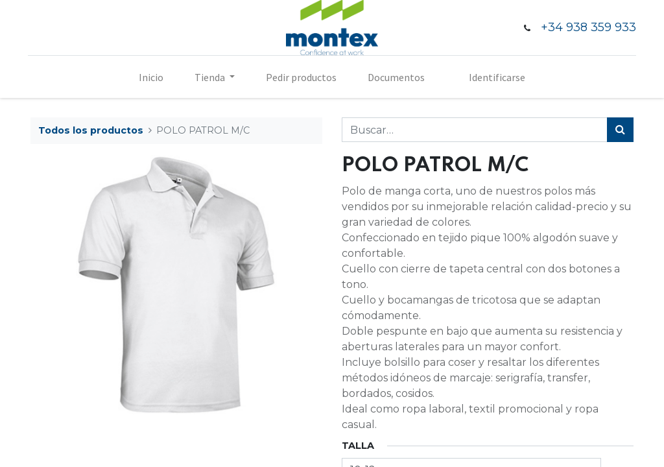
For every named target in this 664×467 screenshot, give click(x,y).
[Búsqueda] (620, 129)
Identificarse (497, 77)
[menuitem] (151, 77)
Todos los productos (90, 130)
